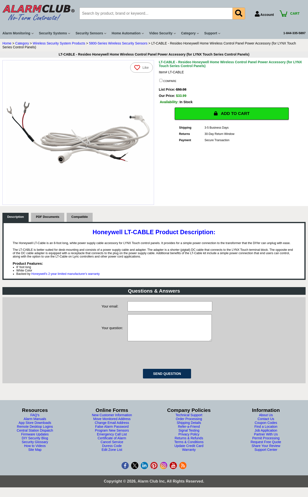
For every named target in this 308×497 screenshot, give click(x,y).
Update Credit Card (189, 451)
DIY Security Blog (35, 443)
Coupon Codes (266, 427)
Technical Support (188, 420)
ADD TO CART (231, 113)
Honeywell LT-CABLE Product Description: (154, 232)
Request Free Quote (266, 447)
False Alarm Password (111, 431)
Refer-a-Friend (189, 431)
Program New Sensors (112, 435)
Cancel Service (112, 447)
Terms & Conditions (188, 447)
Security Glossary (35, 447)
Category (22, 43)
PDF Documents (47, 217)
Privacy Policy (188, 439)
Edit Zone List (112, 454)
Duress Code (112, 451)
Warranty (189, 454)
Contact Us (265, 424)
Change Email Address (112, 427)
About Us (266, 420)
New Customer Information (112, 420)
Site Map (34, 454)
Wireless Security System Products (59, 43)
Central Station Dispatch (35, 435)
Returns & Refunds (189, 443)
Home (6, 43)
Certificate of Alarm (112, 443)
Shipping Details (189, 427)
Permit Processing (266, 443)
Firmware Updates (35, 439)
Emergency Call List (112, 439)
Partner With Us (266, 439)
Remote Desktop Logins (35, 431)
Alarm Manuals (35, 424)
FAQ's (34, 420)
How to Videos (35, 451)
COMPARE (167, 80)
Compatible (79, 217)
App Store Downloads (35, 427)
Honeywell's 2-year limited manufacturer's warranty (65, 274)
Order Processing (189, 424)
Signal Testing (189, 435)
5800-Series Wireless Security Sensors (118, 43)
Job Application (266, 435)
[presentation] (164, 359)
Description (15, 217)
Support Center (266, 454)
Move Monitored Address (112, 424)
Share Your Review (265, 451)
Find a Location (265, 431)
